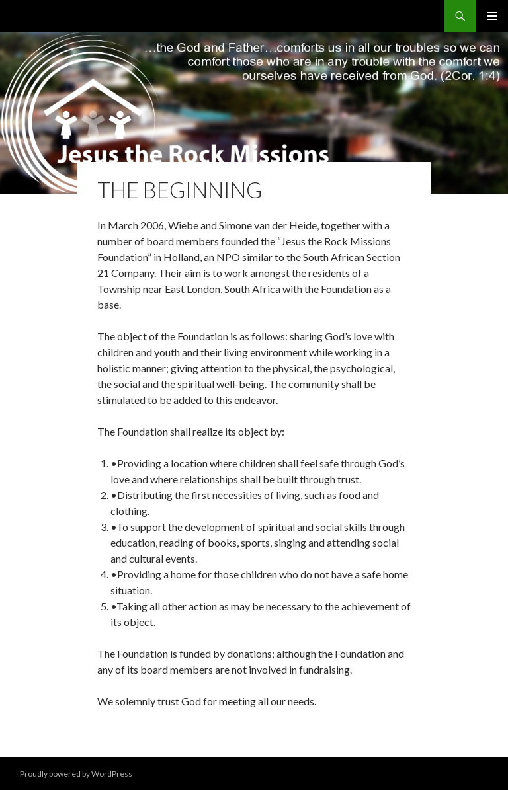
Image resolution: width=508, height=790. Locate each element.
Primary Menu (492, 16)
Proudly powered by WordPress (76, 774)
